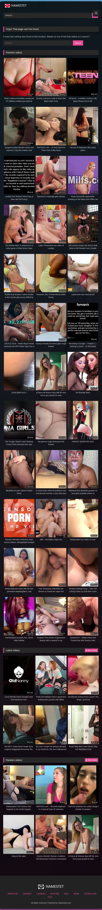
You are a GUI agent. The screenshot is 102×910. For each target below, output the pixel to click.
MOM (76, 894)
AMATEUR (13, 894)
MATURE (54, 894)
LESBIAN (41, 894)
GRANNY (27, 894)
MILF (66, 894)
